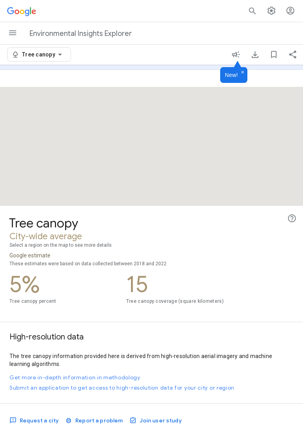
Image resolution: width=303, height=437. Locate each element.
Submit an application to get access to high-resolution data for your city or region (121, 387)
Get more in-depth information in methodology (74, 377)
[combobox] (43, 54)
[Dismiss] (242, 72)
